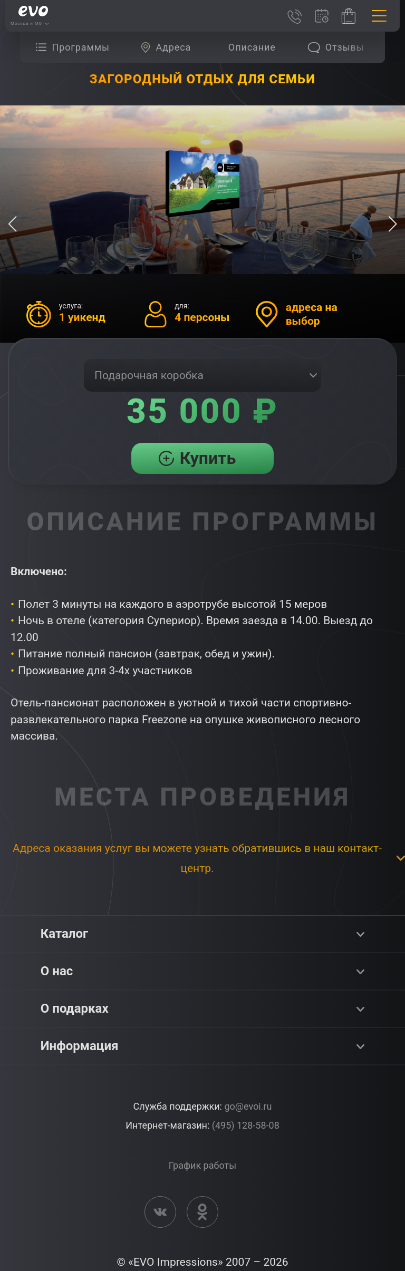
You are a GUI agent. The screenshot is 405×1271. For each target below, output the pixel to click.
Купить (208, 458)
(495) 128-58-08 (245, 1125)
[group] (75, 47)
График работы (202, 1165)
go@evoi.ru (248, 1106)
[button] (392, 224)
